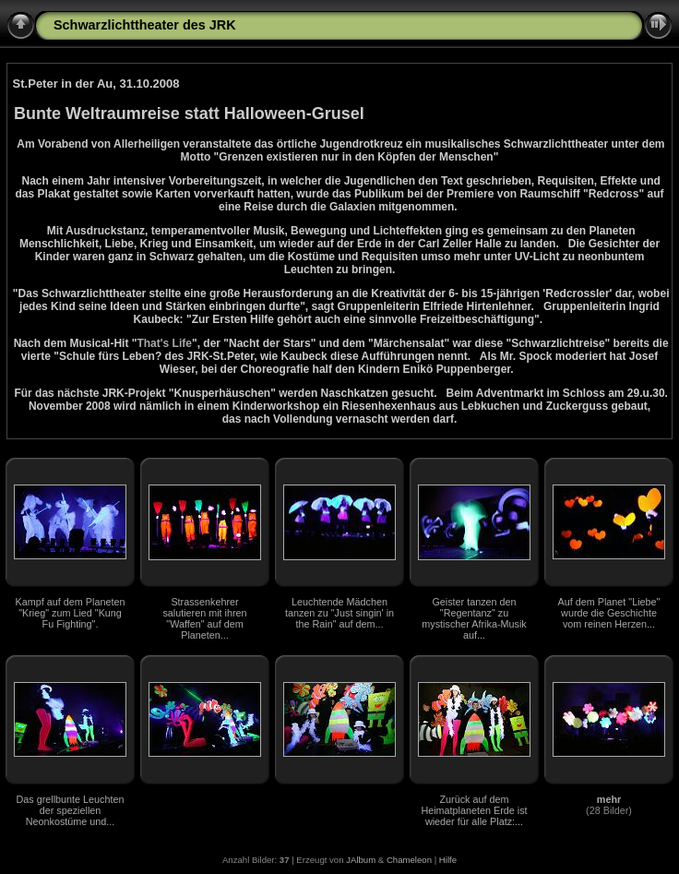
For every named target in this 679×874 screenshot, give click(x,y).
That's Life (164, 343)
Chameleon (409, 860)
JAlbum (360, 860)
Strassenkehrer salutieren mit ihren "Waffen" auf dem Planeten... (204, 618)
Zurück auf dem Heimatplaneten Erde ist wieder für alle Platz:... (474, 810)
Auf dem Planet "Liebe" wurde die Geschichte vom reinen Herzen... (609, 612)
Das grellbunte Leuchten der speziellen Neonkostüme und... (70, 810)
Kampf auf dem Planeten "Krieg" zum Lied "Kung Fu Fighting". (70, 612)
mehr (609, 799)
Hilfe (448, 860)
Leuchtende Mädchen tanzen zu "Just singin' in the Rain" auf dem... (339, 612)
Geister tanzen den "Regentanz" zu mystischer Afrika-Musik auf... (474, 618)
